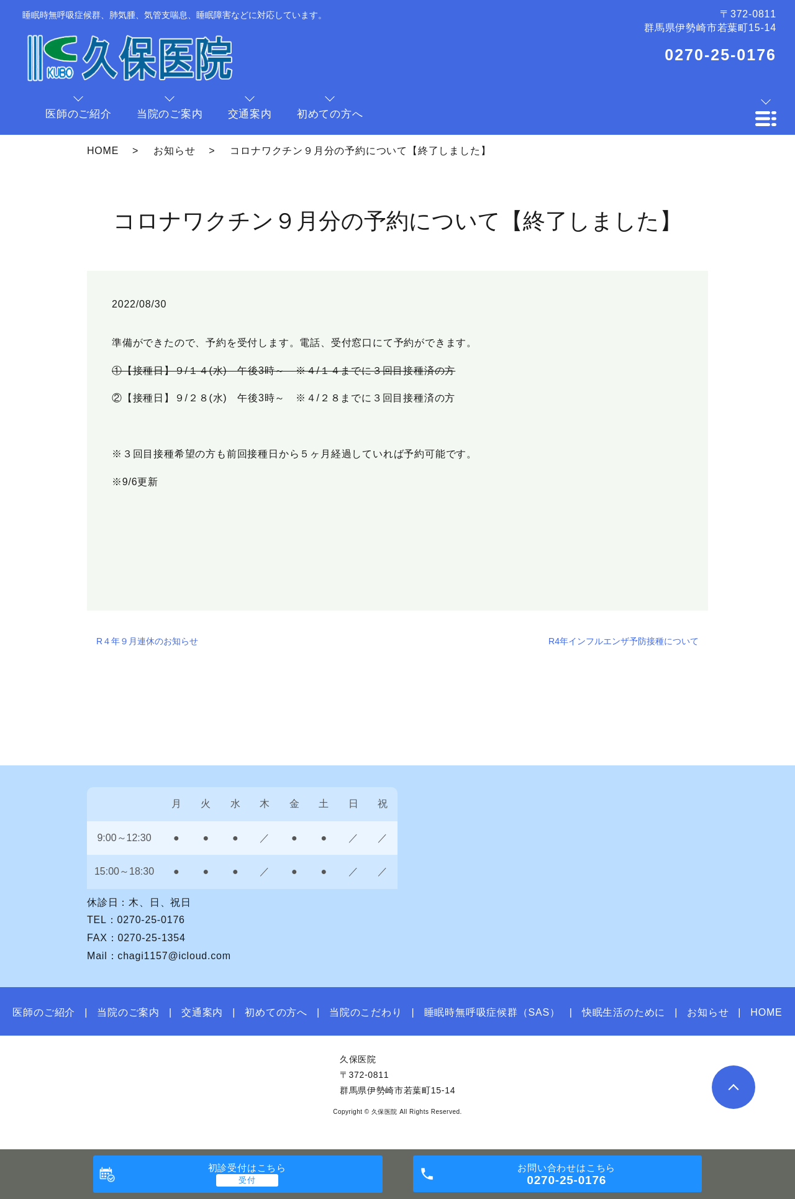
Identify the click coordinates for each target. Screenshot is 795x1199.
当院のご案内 (128, 1012)
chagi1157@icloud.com (174, 956)
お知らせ (174, 150)
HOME (103, 150)
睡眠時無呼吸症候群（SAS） (492, 1012)
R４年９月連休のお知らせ (147, 641)
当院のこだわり (365, 1012)
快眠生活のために (623, 1012)
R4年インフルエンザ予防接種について (623, 641)
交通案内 (202, 1012)
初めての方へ (276, 1012)
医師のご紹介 (43, 1012)
